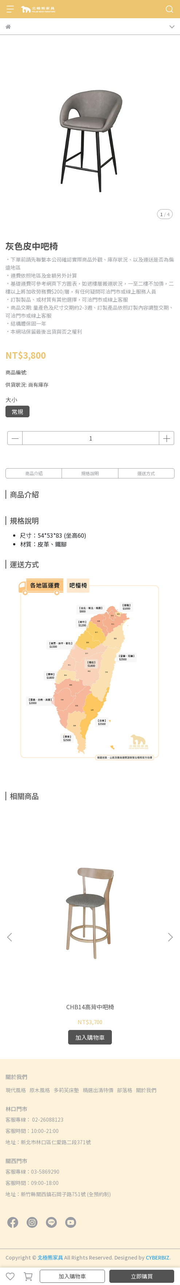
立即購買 (142, 1276)
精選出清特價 (98, 1090)
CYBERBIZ (157, 1257)
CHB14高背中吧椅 (90, 1006)
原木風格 (40, 1090)
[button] (170, 937)
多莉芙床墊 (66, 1090)
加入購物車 (72, 1276)
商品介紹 (34, 473)
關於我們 (146, 1090)
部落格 (124, 1090)
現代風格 (15, 1090)
